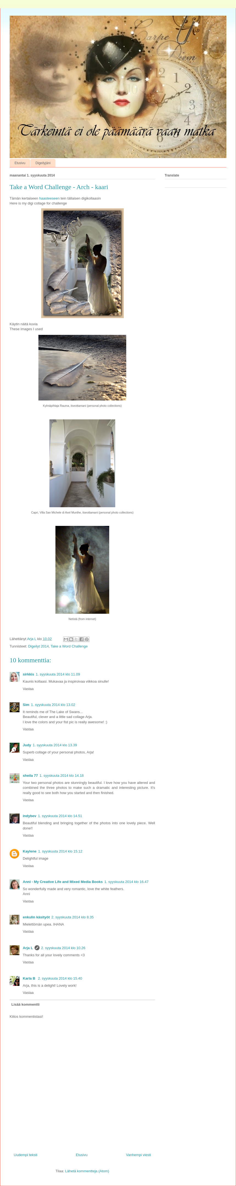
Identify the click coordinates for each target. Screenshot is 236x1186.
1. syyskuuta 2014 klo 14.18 (62, 775)
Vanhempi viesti (138, 1155)
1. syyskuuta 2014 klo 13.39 (55, 745)
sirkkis (28, 674)
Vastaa (28, 689)
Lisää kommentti (26, 1004)
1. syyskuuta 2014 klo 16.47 (126, 882)
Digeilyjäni (42, 163)
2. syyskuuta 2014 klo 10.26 (63, 948)
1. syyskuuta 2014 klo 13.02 (53, 705)
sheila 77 (30, 775)
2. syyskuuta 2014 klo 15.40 (60, 978)
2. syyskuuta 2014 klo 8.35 (72, 917)
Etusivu (20, 163)
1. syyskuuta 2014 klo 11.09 (58, 674)
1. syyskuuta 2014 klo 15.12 (60, 851)
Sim (26, 705)
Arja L (28, 948)
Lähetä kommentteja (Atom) (87, 1171)
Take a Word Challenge (69, 646)
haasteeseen (49, 198)
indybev (29, 816)
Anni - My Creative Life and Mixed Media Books (63, 882)
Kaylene (29, 851)
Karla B (29, 978)
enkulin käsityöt (36, 917)
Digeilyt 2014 (38, 646)
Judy (27, 745)
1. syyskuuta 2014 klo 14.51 (60, 816)
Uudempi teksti (25, 1155)
